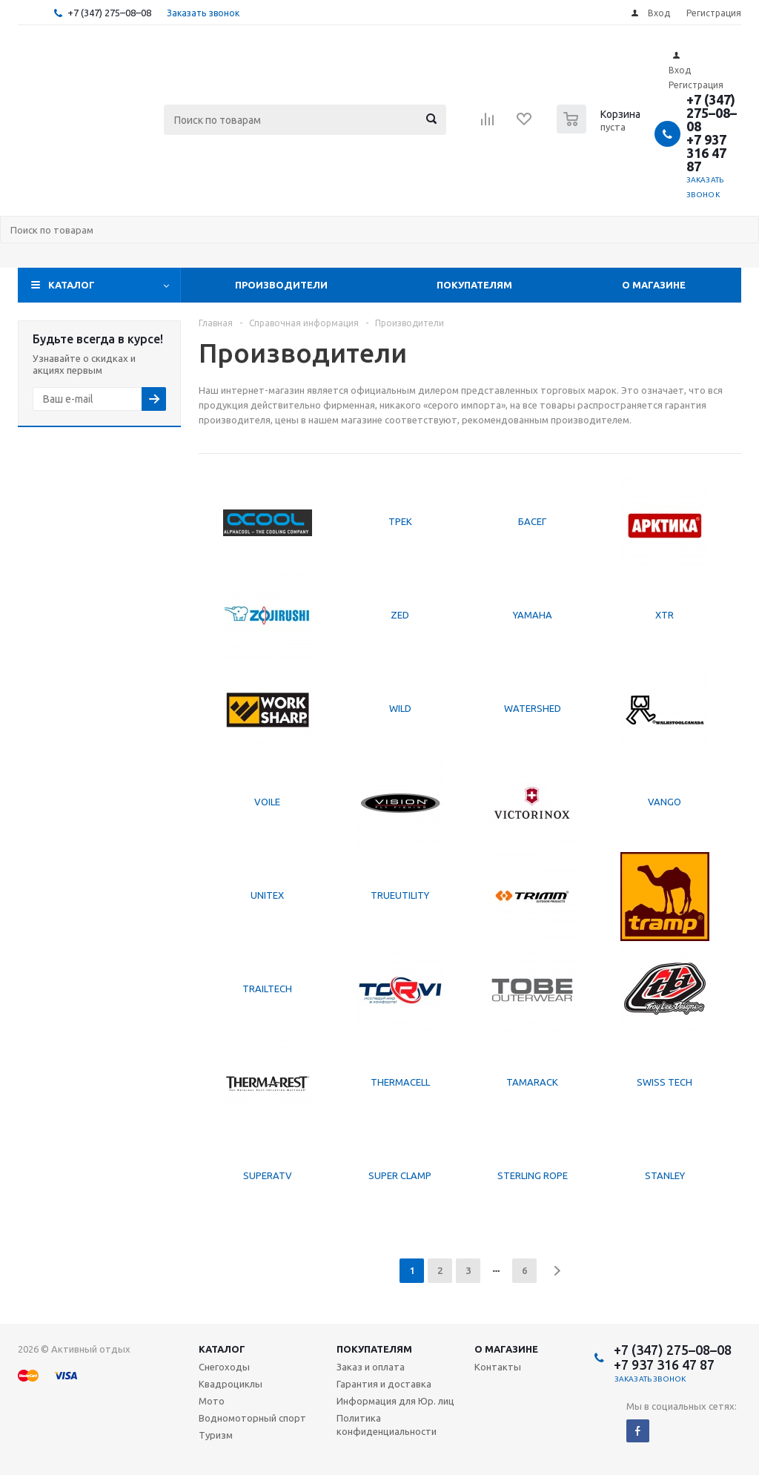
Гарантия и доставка (384, 1384)
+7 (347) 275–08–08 (109, 12)
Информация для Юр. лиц (395, 1401)
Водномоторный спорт (252, 1418)
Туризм (216, 1435)
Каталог (71, 285)
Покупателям (474, 285)
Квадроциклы (230, 1384)
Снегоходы (224, 1367)
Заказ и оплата (371, 1367)
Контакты (497, 1367)
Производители (281, 285)
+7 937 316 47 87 (706, 153)
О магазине (654, 285)
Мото (212, 1401)
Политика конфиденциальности (387, 1424)
